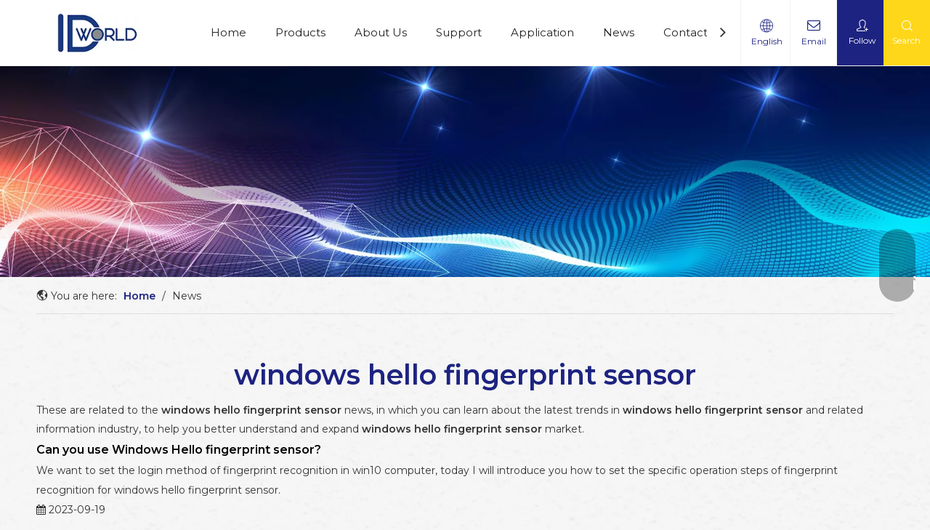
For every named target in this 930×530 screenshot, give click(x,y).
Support (459, 32)
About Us (381, 32)
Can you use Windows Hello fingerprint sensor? (178, 450)
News (618, 32)
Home (228, 32)
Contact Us (694, 32)
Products (300, 32)
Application (542, 32)
